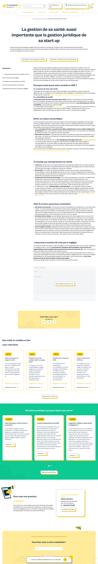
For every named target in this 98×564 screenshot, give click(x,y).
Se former (41, 12)
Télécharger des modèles (69, 12)
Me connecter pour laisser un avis (64, 283)
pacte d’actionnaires (88, 140)
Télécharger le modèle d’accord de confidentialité (63, 59)
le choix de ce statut (60, 106)
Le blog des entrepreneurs (40, 19)
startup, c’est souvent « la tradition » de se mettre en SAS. (66, 95)
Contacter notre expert (68, 509)
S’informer (54, 12)
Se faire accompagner (28, 12)
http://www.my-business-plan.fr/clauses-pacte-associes (50, 150)
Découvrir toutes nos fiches (49, 472)
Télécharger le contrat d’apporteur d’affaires (33, 59)
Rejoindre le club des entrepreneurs (76, 5)
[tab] (49, 465)
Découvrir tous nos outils (49, 396)
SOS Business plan (54, 6)
